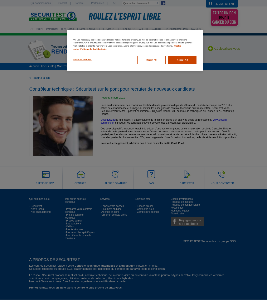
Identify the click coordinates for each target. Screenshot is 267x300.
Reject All (151, 60)
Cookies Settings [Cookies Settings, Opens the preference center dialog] (82, 59)
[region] (135, 50)
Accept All (182, 60)
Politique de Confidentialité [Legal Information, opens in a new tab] (93, 49)
